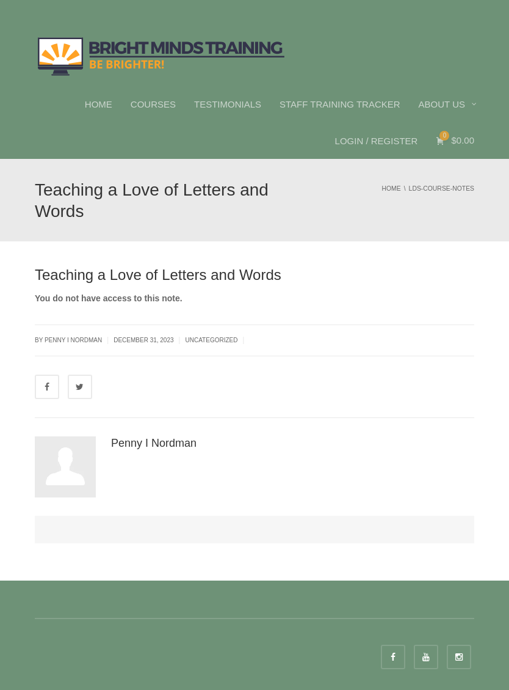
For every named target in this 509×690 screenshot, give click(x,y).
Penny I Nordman (154, 443)
